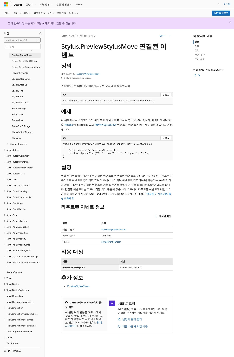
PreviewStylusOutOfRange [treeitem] (25, 60)
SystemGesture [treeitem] (14, 272)
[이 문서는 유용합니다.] (195, 75)
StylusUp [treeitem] (16, 138)
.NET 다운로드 (221, 13)
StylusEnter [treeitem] (17, 96)
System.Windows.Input (88, 73)
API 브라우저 (86, 35)
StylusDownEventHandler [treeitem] (19, 197)
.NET (73, 35)
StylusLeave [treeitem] (17, 114)
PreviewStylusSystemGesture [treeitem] (26, 66)
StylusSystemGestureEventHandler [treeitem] (23, 264)
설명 (197, 50)
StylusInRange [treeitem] (19, 108)
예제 (197, 46)
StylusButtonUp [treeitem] (19, 84)
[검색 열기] (218, 4)
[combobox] (22, 40)
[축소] (39, 33)
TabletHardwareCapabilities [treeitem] (19, 301)
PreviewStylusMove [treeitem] (22, 55)
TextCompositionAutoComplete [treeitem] (22, 313)
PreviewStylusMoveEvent (113, 229)
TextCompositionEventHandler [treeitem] (21, 325)
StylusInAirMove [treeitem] (20, 102)
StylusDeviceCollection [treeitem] (17, 185)
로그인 (226, 4)
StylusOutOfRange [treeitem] (21, 126)
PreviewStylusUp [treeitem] (20, 72)
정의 (197, 41)
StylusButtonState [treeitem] (15, 173)
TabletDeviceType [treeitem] (14, 295)
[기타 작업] (170, 35)
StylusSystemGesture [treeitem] (22, 132)
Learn (64, 35)
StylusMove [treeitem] (17, 120)
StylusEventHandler (111, 241)
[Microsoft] (6, 4)
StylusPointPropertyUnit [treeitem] (18, 250)
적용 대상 (200, 54)
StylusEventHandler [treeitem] (16, 209)
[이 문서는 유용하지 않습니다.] (199, 75)
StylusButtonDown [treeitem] (21, 78)
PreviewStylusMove (106, 124)
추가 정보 (200, 58)
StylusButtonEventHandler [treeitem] (19, 167)
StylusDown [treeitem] (18, 90)
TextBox (68, 124)
